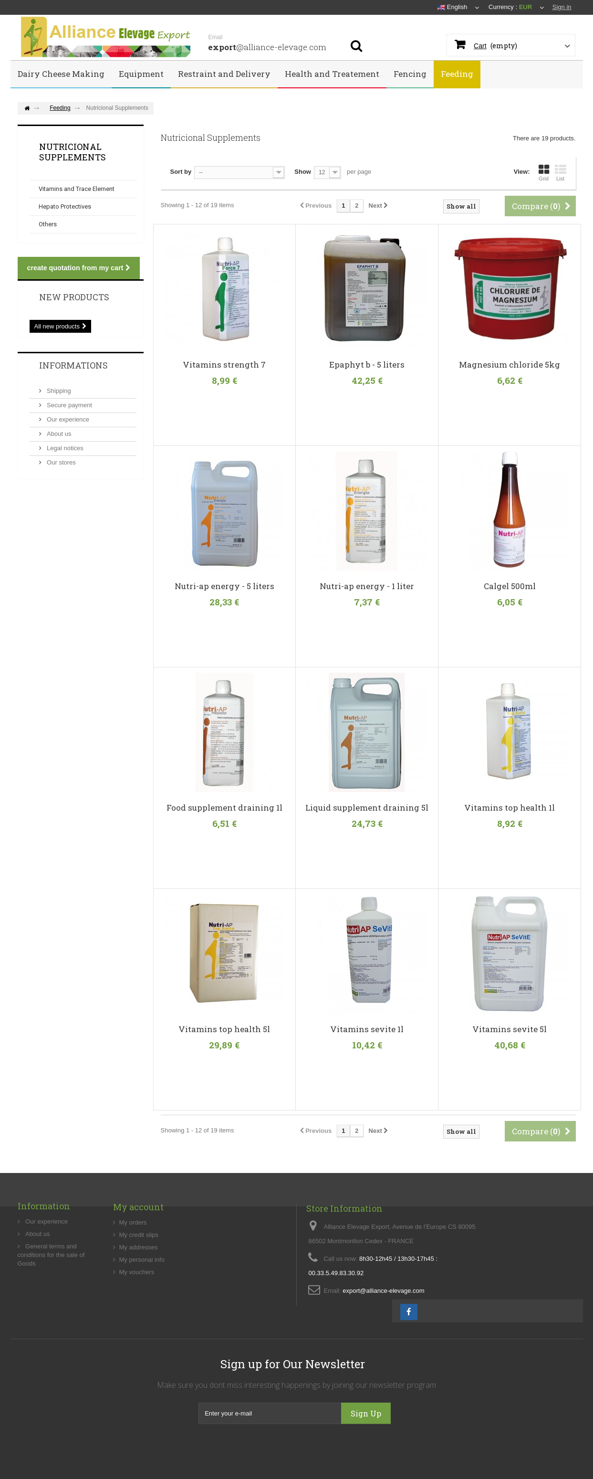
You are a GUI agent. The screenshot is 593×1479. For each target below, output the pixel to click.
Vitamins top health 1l (509, 807)
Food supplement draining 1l (224, 807)
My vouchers (137, 1305)
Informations (73, 365)
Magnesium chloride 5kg (509, 364)
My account (138, 1240)
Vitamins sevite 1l (367, 1029)
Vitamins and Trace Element (76, 188)
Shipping (58, 390)
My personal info (142, 1293)
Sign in (562, 7)
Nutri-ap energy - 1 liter (367, 586)
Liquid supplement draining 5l (366, 807)
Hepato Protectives (65, 206)
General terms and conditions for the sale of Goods (51, 1285)
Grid (544, 172)
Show (302, 171)
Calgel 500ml (510, 586)
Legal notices (64, 448)
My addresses (138, 1280)
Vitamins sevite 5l (509, 1029)
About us (58, 433)
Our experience (67, 419)
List (560, 172)
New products (74, 297)
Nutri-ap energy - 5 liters (224, 586)
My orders (133, 1255)
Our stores (60, 462)
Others (48, 224)
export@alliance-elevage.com (383, 1332)
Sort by (181, 171)
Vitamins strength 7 (224, 364)
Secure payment (68, 405)
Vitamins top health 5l (224, 1029)
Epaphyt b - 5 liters (367, 364)
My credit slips (138, 1268)
